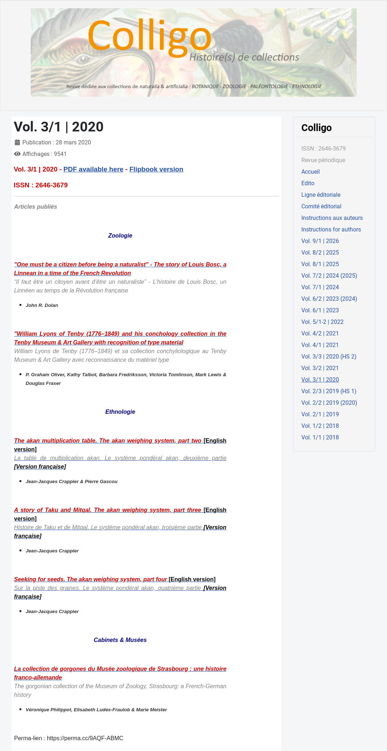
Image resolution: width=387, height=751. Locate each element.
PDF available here (94, 169)
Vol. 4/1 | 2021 (320, 345)
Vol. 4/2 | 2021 (320, 333)
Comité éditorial (321, 206)
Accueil (310, 171)
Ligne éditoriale (320, 194)
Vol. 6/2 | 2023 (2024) (329, 298)
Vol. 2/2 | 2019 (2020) (329, 402)
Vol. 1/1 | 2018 (320, 437)
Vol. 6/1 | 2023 (320, 310)
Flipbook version (156, 169)
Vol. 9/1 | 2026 (320, 241)
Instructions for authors (331, 229)
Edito (307, 183)
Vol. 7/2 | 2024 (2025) (329, 275)
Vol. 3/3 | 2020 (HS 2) (329, 356)
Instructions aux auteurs (332, 217)
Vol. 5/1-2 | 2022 (322, 321)
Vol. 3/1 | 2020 (320, 379)
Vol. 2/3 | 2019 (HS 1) (329, 391)
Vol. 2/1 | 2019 (320, 414)
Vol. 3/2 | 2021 (320, 368)
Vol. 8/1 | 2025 (320, 264)
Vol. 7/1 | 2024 (320, 287)
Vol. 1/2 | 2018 (320, 425)
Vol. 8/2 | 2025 (320, 252)
